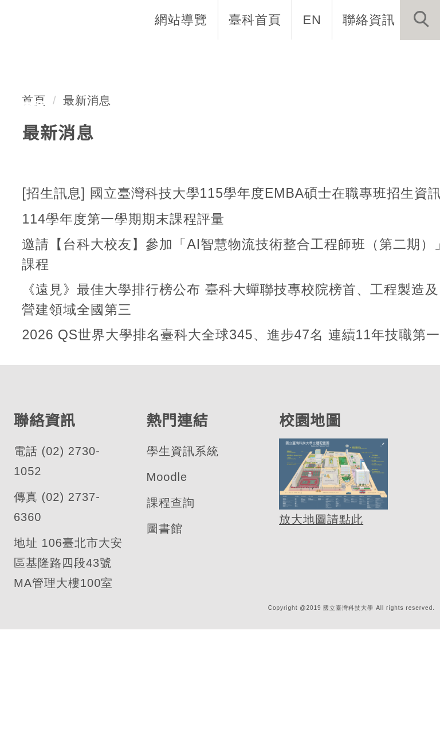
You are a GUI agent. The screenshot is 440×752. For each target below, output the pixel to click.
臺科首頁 (256, 19)
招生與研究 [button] (172, 66)
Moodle (167, 599)
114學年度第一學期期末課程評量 (123, 341)
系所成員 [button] (100, 66)
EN (312, 19)
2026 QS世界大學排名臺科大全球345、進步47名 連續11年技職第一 (230, 457)
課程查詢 (170, 625)
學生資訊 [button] (245, 66)
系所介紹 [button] (33, 66)
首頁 (34, 222)
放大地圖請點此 (319, 642)
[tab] (225, 139)
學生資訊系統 (182, 573)
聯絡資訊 (369, 19)
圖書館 (164, 651)
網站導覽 (182, 19)
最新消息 (390, 66)
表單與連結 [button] (317, 66)
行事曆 (27, 107)
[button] (420, 20)
